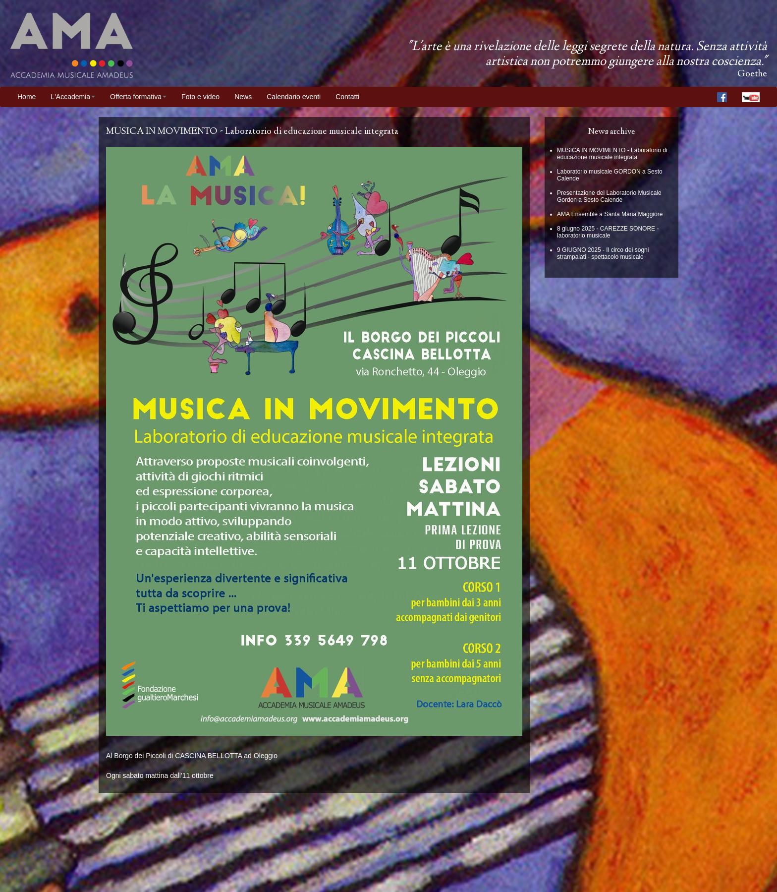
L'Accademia (73, 97)
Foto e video (200, 97)
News (243, 97)
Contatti (347, 97)
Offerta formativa (138, 97)
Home (26, 97)
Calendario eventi (294, 97)
